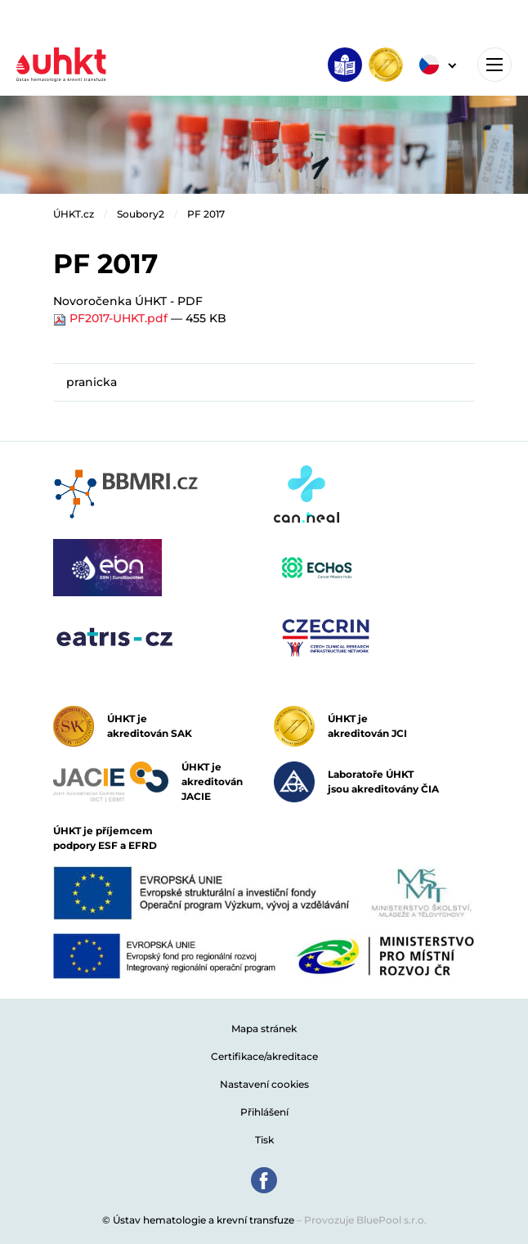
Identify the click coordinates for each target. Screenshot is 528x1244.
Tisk (264, 1140)
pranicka (91, 382)
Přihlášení (264, 1112)
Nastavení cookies (264, 1084)
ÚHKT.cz (73, 214)
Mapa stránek (264, 1028)
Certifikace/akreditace (264, 1056)
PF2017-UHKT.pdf (112, 318)
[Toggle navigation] (494, 64)
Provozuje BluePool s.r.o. (365, 1220)
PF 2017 (206, 214)
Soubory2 (140, 214)
